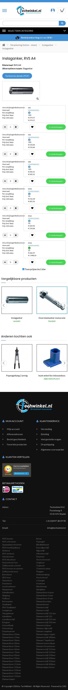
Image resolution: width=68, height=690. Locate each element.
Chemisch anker (43, 568)
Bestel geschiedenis (16, 439)
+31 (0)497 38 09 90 (56, 520)
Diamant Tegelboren (45, 640)
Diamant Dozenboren (45, 646)
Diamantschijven (43, 625)
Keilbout (6, 598)
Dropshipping (47, 444)
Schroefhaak (7, 625)
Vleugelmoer (8, 613)
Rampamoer (7, 589)
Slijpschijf (40, 550)
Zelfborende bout (10, 571)
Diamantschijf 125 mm (46, 619)
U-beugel (40, 580)
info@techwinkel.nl (56, 527)
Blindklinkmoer (42, 544)
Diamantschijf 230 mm (46, 622)
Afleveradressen (15, 434)
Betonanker (7, 601)
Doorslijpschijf (42, 547)
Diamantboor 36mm (11, 640)
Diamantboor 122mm (11, 667)
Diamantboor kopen (45, 592)
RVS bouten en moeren (12, 568)
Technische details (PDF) (17, 75)
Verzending (46, 429)
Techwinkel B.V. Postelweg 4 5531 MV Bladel (58, 510)
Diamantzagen (8, 679)
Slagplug (6, 595)
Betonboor (7, 574)
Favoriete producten (17, 444)
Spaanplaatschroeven (11, 544)
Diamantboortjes (43, 601)
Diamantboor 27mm (11, 637)
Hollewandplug (43, 574)
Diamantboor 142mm (11, 673)
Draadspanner (8, 631)
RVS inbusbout (9, 559)
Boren (39, 538)
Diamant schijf (42, 610)
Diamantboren (42, 604)
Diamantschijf (42, 607)
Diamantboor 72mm (11, 652)
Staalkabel (6, 604)
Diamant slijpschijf (44, 628)
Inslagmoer (7, 610)
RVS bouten (7, 538)
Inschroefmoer (9, 586)
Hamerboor (7, 580)
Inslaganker (47, 45)
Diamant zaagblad (44, 631)
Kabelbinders (8, 592)
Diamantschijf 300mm (45, 658)
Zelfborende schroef (11, 565)
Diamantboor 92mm (11, 658)
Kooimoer (40, 583)
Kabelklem (7, 616)
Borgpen (6, 622)
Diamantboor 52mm (11, 646)
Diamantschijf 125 (44, 616)
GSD (64, 686)
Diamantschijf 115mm (45, 649)
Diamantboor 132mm (11, 670)
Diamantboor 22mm (11, 634)
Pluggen (40, 571)
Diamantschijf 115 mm (46, 613)
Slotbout (6, 550)
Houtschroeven (43, 559)
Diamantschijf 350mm (45, 661)
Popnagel (40, 541)
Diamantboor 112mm (11, 664)
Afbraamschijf (42, 553)
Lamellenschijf (8, 619)
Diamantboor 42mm (11, 643)
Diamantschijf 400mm (45, 664)
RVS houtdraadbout (11, 547)
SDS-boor (6, 577)
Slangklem (40, 589)
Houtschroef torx (10, 562)
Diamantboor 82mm (11, 655)
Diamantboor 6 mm (44, 595)
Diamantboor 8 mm (44, 598)
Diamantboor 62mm (11, 649)
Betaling (45, 434)
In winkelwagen (56, 127)
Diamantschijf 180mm (45, 637)
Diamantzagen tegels (45, 634)
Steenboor (7, 583)
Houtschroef (42, 577)
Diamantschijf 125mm (45, 652)
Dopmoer (40, 556)
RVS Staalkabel (9, 607)
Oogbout (40, 562)
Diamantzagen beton (45, 667)
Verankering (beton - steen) (23, 45)
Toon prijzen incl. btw (34, 269)
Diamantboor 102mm (11, 661)
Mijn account (13, 429)
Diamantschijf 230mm (45, 655)
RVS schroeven (9, 541)
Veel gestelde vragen (51, 439)
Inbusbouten (8, 556)
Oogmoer (40, 565)
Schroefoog (7, 628)
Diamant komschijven (45, 643)
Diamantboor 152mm (11, 676)
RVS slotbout (8, 553)
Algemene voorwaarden (52, 449)
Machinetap (41, 586)
